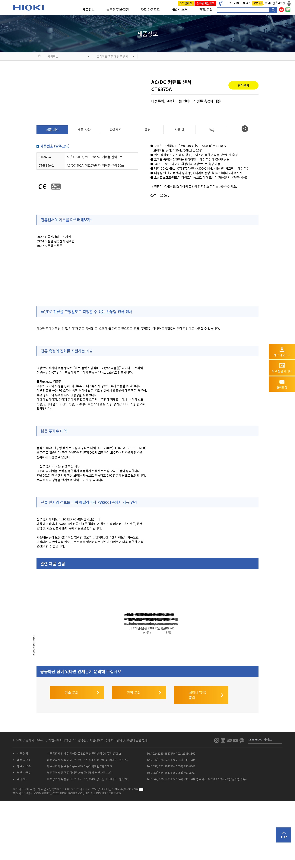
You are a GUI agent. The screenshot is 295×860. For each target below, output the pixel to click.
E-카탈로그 (186, 3)
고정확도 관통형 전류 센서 (112, 56)
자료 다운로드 (150, 9)
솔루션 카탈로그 (205, 3)
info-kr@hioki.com (128, 845)
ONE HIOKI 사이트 (260, 795)
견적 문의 (134, 748)
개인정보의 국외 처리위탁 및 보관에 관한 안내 (119, 796)
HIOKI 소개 (179, 9)
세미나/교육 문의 (197, 751)
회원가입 (270, 3)
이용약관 (80, 796)
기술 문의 (71, 748)
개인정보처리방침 (60, 796)
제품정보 (89, 9)
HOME (18, 796)
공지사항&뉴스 (35, 796)
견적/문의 (206, 9)
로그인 (281, 3)
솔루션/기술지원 (117, 9)
